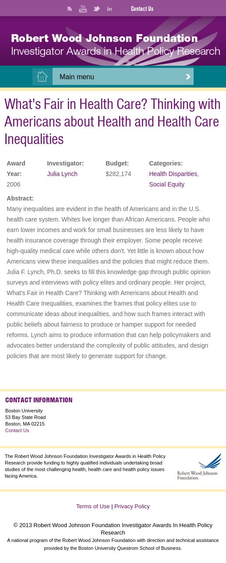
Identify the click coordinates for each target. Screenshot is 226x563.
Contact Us (142, 8)
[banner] (115, 45)
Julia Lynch (62, 173)
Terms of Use (93, 506)
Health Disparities (173, 173)
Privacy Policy (132, 506)
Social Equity (166, 184)
